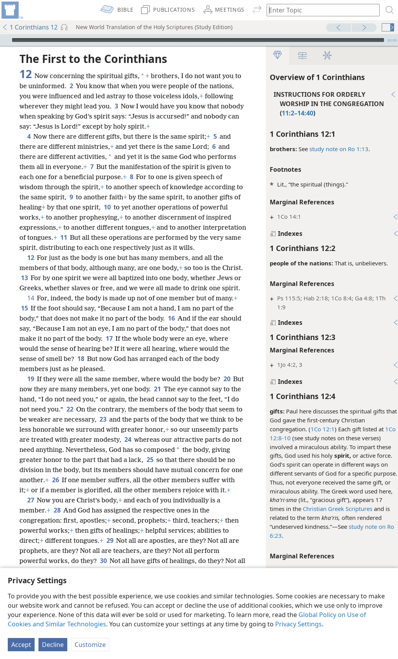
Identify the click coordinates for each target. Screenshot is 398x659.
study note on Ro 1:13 (335, 149)
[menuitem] (12, 10)
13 (46, 278)
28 (57, 530)
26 (167, 490)
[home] (12, 10)
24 (176, 449)
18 (81, 368)
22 (79, 419)
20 (227, 389)
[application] (199, 40)
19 (30, 389)
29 (110, 560)
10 (115, 207)
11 (108, 237)
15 (24, 318)
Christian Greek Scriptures (333, 509)
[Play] (5, 40)
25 (24, 480)
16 (171, 328)
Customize (90, 644)
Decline (53, 644)
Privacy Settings (298, 624)
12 (30, 257)
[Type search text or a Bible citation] (319, 10)
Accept (21, 644)
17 (109, 348)
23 (128, 429)
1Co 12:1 (319, 429)
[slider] (198, 40)
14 (30, 308)
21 (169, 399)
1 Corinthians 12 (30, 27)
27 (30, 520)
